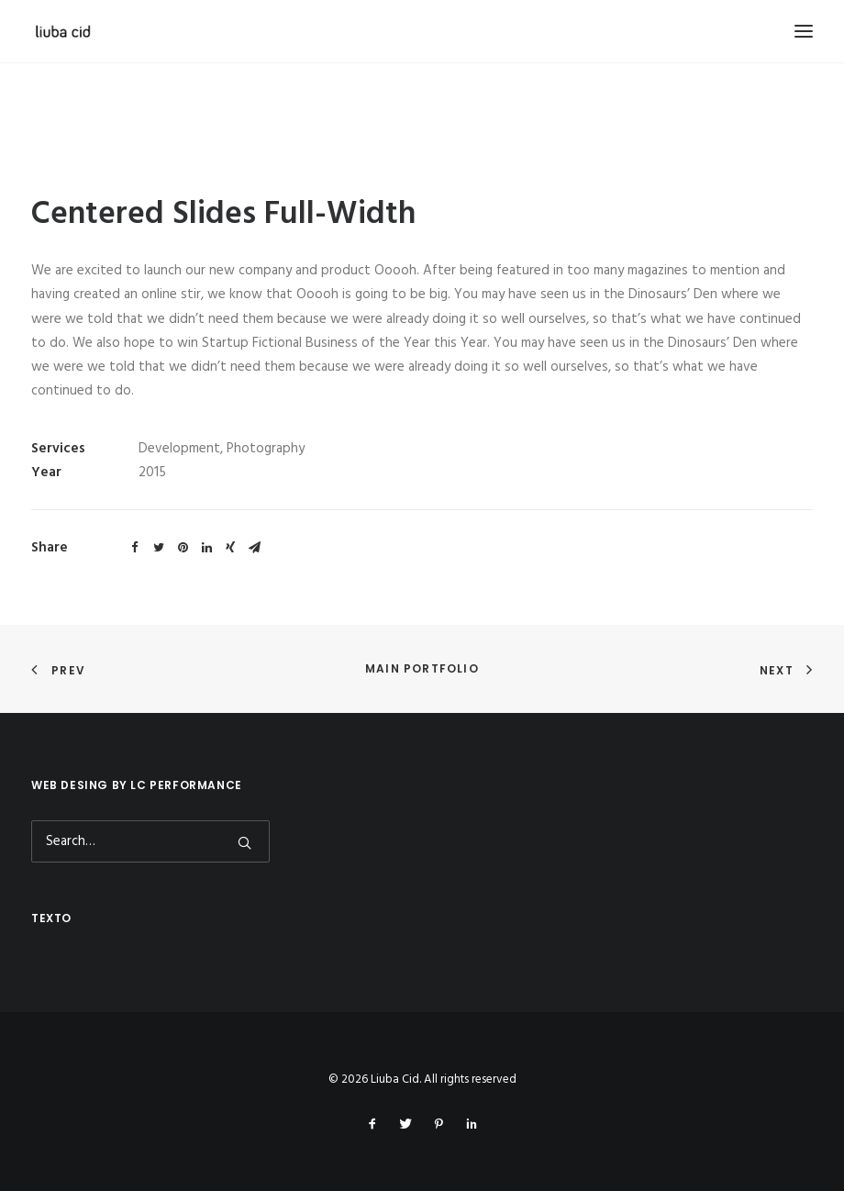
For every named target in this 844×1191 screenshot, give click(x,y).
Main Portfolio (422, 668)
